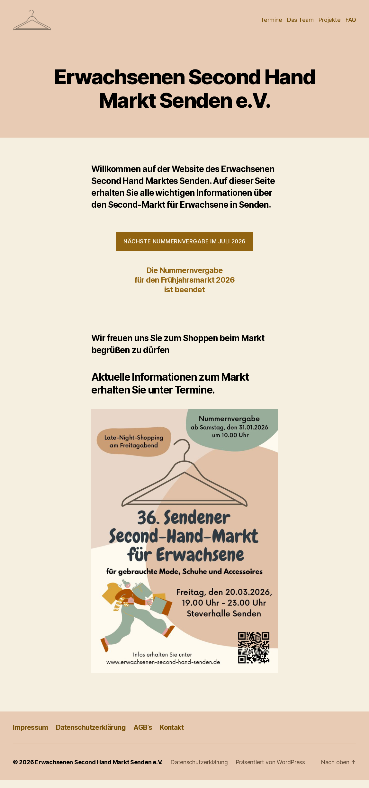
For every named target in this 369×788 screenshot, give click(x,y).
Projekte (329, 23)
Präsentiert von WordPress (270, 769)
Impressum (30, 735)
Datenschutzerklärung (91, 735)
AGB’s (142, 735)
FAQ (351, 23)
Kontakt (172, 735)
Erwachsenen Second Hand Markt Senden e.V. (99, 769)
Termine (271, 23)
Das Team (300, 23)
